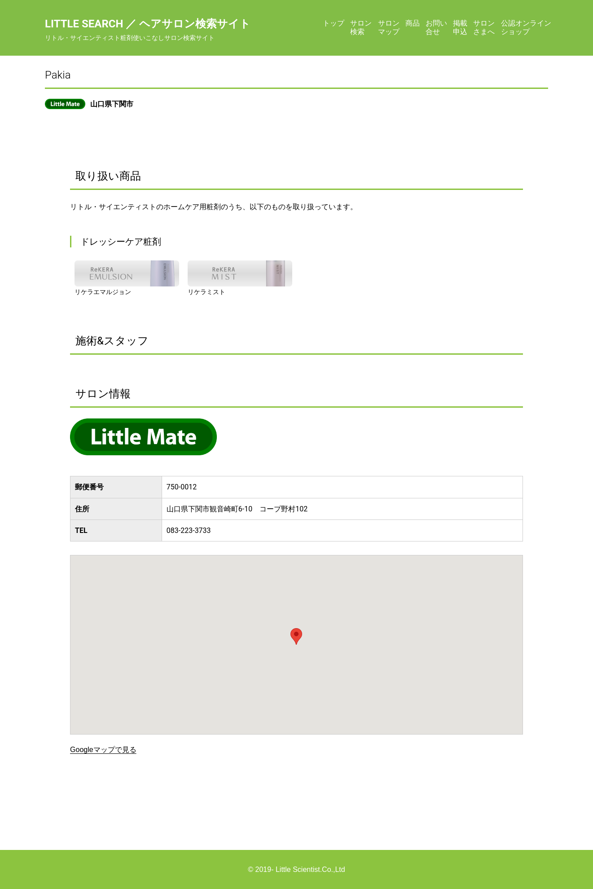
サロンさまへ (484, 27)
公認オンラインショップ (526, 27)
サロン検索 (361, 27)
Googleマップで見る (103, 749)
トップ (333, 23)
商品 (412, 23)
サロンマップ (389, 27)
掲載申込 (460, 27)
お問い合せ (436, 27)
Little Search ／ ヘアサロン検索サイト (147, 24)
